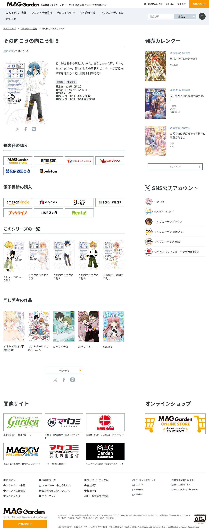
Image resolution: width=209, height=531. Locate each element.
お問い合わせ (199, 4)
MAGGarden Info (182, 482)
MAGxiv (139, 491)
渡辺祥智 (8, 51)
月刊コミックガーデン (146, 477)
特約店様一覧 (87, 12)
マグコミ (140, 482)
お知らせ (11, 19)
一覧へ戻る (64, 367)
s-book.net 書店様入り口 (56, 483)
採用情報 (181, 4)
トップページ (9, 28)
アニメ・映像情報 (42, 12)
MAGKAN (140, 486)
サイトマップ (48, 493)
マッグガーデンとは (112, 12)
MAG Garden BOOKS (183, 477)
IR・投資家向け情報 (153, 4)
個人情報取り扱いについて (55, 488)
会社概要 (170, 4)
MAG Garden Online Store (186, 486)
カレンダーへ (175, 169)
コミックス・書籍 (16, 12)
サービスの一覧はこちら (105, 516)
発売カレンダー (66, 12)
